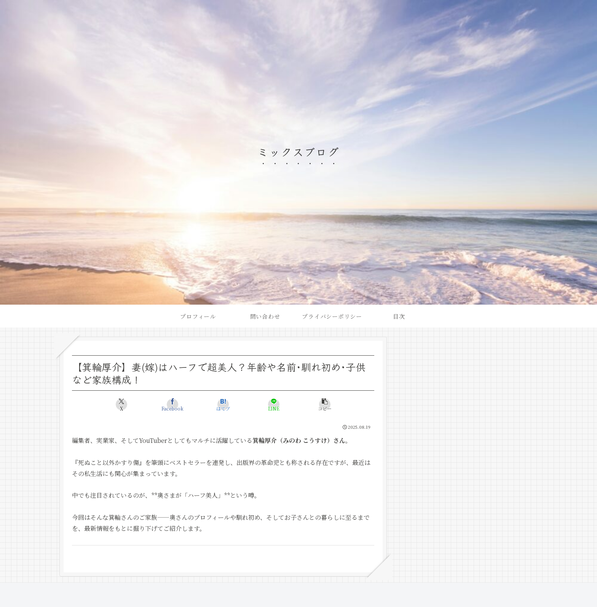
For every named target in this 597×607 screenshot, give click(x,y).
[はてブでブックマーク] (223, 404)
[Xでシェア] (121, 404)
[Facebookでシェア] (172, 404)
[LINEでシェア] (274, 404)
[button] (324, 404)
